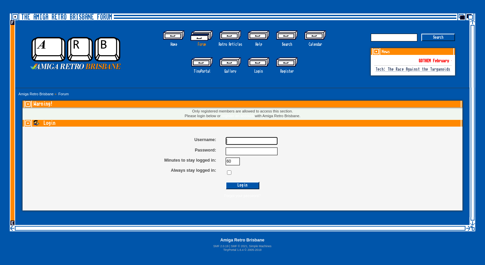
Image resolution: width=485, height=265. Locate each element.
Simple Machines (260, 246)
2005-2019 (255, 250)
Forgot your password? (242, 196)
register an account (238, 116)
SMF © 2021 (239, 246)
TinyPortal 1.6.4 (233, 250)
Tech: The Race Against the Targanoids (413, 69)
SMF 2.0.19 (220, 246)
